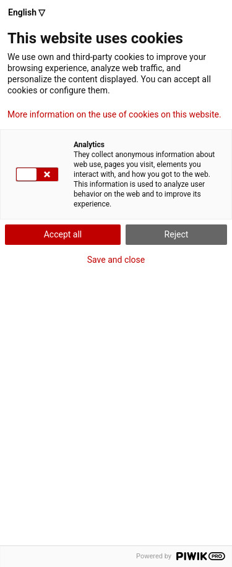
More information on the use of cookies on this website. (114, 114)
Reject (177, 234)
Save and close (116, 260)
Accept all (63, 234)
